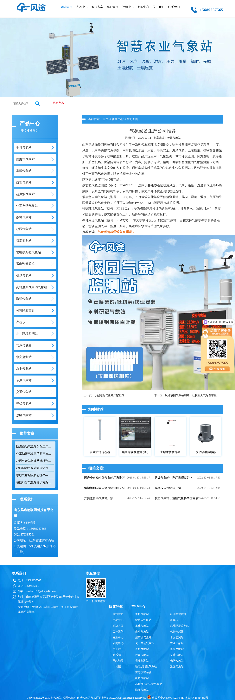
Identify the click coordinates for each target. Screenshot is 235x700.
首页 (105, 119)
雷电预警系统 (143, 672)
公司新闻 (132, 119)
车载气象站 (142, 625)
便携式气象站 (143, 620)
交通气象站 (177, 654)
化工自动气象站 (144, 643)
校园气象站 (174, 137)
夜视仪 (174, 620)
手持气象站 (142, 614)
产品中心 (82, 7)
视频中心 (128, 7)
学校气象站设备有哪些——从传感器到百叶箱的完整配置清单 (35, 475)
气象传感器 (177, 631)
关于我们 (158, 7)
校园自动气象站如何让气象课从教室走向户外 (35, 468)
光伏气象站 (177, 660)
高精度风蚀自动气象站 (148, 684)
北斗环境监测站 (179, 625)
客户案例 (112, 7)
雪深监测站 (142, 660)
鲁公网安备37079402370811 (165, 697)
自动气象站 (142, 631)
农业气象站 (177, 643)
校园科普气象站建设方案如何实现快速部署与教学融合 (35, 482)
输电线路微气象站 (146, 666)
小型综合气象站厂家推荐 (109, 395)
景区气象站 (177, 666)
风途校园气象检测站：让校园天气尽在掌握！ (192, 395)
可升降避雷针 (178, 614)
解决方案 (97, 7)
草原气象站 (177, 649)
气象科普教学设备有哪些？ (116, 232)
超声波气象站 (143, 637)
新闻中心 (143, 7)
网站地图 (118, 660)
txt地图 (117, 666)
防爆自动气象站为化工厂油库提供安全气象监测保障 (35, 446)
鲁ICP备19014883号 (196, 697)
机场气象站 (142, 678)
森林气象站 (142, 649)
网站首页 (67, 7)
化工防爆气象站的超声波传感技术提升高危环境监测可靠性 (35, 453)
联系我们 (174, 7)
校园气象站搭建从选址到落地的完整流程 (35, 460)
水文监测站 (177, 637)
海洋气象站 (142, 689)
